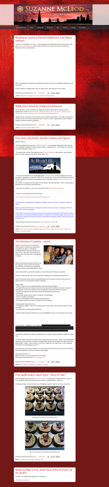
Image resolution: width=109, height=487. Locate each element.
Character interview (25, 127)
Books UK (40, 27)
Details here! (28, 46)
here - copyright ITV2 (39, 357)
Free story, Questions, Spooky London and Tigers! (42, 138)
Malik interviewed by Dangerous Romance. (38, 106)
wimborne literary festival (47, 95)
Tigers (29, 231)
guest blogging (33, 229)
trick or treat (36, 95)
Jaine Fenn (20, 46)
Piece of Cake (50, 229)
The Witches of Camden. (57, 188)
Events (65, 27)
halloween (23, 95)
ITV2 (21, 364)
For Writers (82, 27)
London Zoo (41, 229)
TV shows (45, 364)
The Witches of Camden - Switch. (33, 241)
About (32, 27)
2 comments (41, 125)
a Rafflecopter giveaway (22, 480)
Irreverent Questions (49, 152)
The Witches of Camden (34, 364)
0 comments (41, 93)
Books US (50, 27)
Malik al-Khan (35, 127)
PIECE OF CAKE (42, 145)
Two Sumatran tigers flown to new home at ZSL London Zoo (32, 197)
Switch (66, 229)
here (26, 355)
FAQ (58, 27)
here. (29, 354)
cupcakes (22, 459)
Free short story (24, 229)
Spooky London (49, 175)
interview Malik (33, 111)
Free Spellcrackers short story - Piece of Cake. (40, 375)
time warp (29, 95)
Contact (73, 27)
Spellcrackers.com (21, 27)
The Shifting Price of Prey (48, 222)
